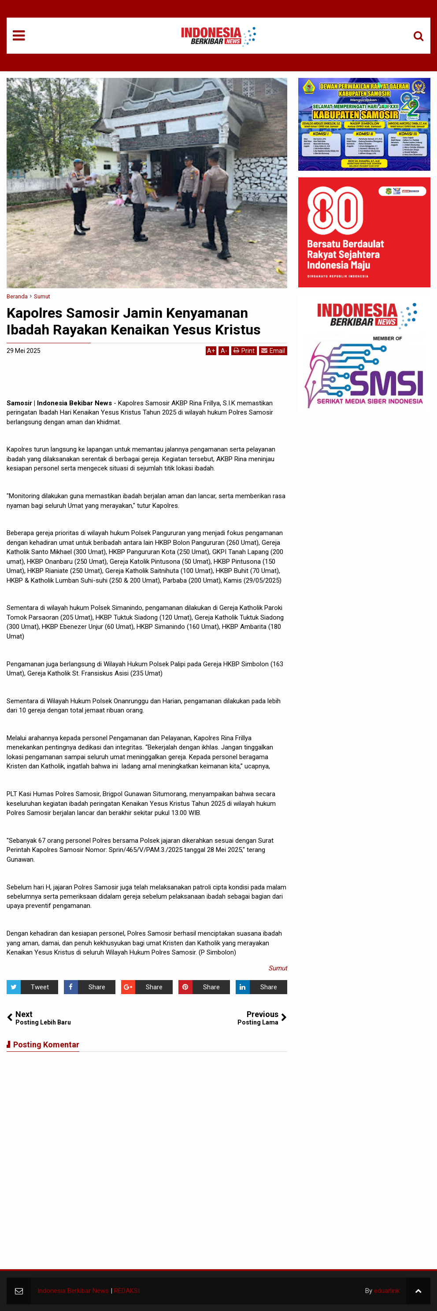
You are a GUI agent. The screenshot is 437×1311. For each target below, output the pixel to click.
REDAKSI (127, 1291)
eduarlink (387, 1291)
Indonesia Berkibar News (73, 1291)
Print (244, 350)
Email (273, 350)
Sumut (277, 968)
